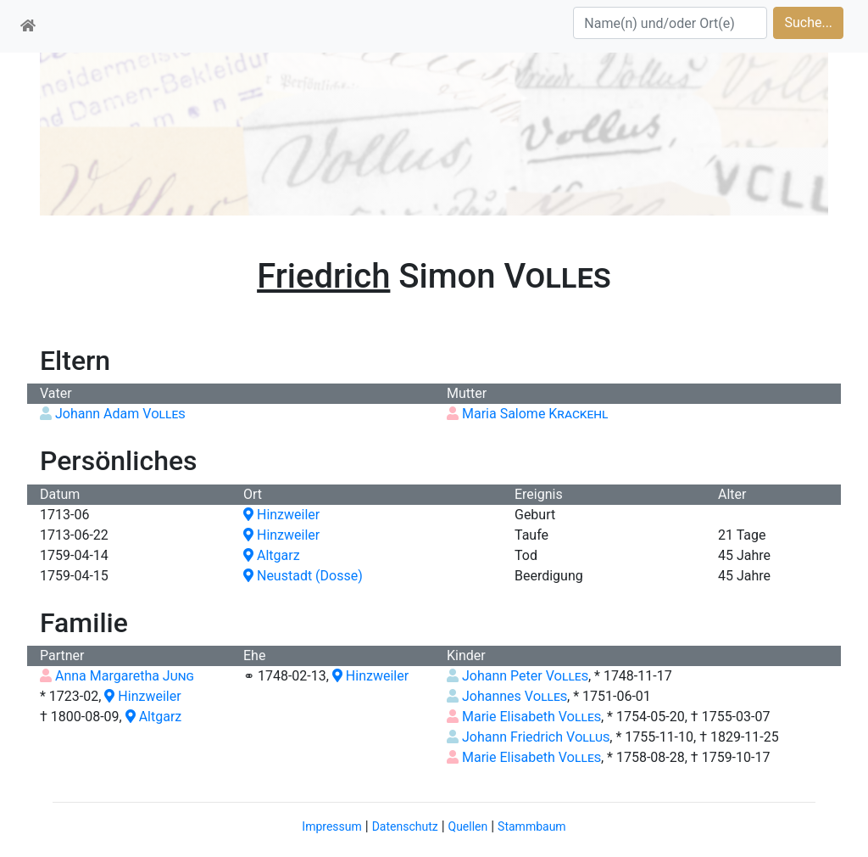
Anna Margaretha (124, 676)
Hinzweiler (281, 515)
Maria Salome (535, 414)
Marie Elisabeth (531, 717)
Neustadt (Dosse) (303, 576)
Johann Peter (525, 676)
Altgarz (271, 555)
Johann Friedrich (535, 737)
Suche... (808, 22)
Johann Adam (120, 414)
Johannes (514, 696)
